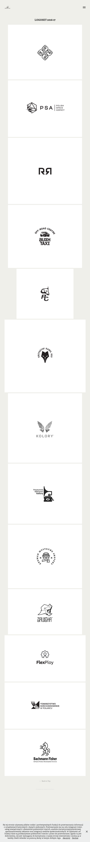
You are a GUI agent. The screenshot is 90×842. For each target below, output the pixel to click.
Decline (75, 838)
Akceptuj (66, 838)
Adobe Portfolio (49, 789)
